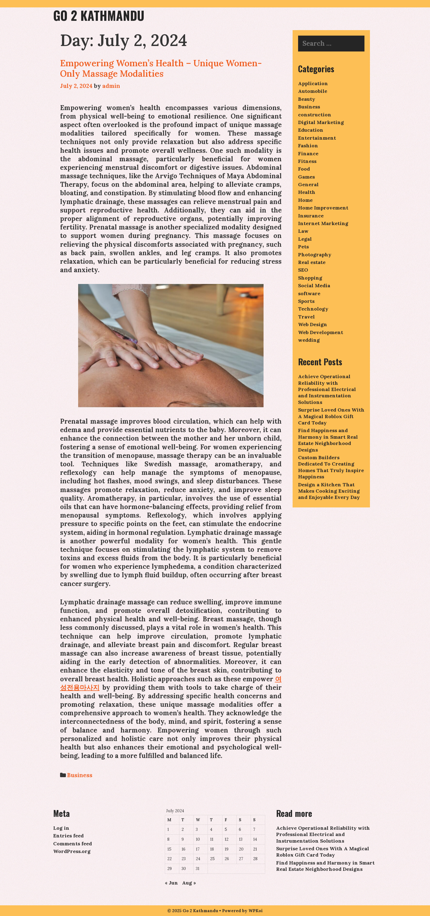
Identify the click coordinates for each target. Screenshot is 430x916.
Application (313, 83)
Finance (308, 153)
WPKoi (255, 910)
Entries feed (68, 835)
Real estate (312, 262)
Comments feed (72, 843)
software (309, 293)
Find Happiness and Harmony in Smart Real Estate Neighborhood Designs (328, 440)
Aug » (189, 883)
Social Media (314, 285)
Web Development (320, 332)
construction (314, 114)
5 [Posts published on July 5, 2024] (226, 829)
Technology (313, 309)
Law (303, 231)
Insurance (311, 216)
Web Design (312, 324)
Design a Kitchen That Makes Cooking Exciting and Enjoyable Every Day (329, 491)
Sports (306, 301)
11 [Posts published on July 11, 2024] (211, 839)
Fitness (307, 161)
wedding (309, 340)
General (308, 184)
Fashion (308, 145)
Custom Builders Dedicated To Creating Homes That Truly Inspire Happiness (331, 467)
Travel (306, 317)
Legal (305, 239)
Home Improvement (323, 208)
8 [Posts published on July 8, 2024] (168, 839)
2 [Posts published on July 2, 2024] (183, 829)
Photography (314, 254)
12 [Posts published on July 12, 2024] (226, 839)
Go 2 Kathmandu (98, 15)
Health (306, 192)
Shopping (310, 278)
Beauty (306, 99)
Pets (303, 246)
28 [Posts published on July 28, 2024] (255, 858)
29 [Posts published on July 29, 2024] (169, 868)
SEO (303, 270)
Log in (61, 828)
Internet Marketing (323, 223)
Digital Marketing (321, 122)
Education (310, 130)
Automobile (312, 91)
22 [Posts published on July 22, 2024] (169, 858)
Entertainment (317, 138)
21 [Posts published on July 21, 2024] (255, 849)
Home (305, 200)
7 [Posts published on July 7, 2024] (254, 829)
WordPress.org (71, 851)
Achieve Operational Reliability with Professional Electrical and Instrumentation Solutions (327, 389)
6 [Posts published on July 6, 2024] (240, 829)
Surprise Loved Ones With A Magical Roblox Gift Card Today (331, 416)
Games (306, 177)
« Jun (171, 883)
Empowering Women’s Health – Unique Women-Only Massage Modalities (161, 68)
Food (304, 169)
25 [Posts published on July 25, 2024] (212, 858)
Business (79, 775)
